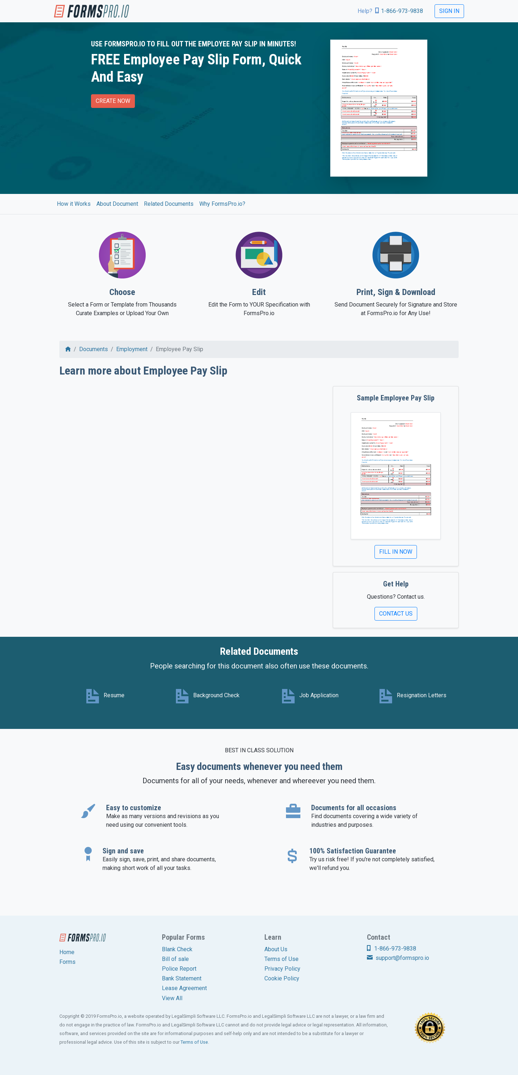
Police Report (179, 968)
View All (172, 998)
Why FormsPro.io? (222, 203)
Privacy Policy (282, 968)
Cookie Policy (281, 978)
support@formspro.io (398, 957)
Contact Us (396, 613)
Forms (67, 961)
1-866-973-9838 (402, 11)
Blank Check (177, 949)
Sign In (449, 11)
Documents (93, 349)
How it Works (74, 203)
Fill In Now (395, 551)
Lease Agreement (184, 988)
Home (66, 952)
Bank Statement (181, 978)
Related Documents (169, 203)
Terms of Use (281, 959)
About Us (275, 949)
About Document (117, 203)
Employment (131, 349)
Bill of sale (175, 959)
